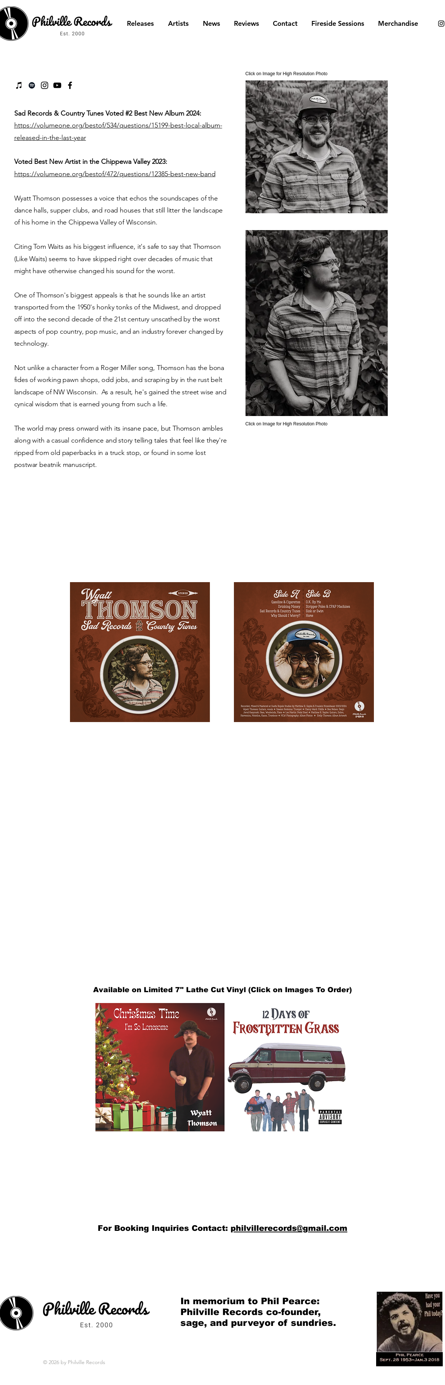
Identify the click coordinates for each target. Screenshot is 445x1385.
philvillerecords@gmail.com (289, 1228)
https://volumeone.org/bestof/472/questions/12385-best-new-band (115, 174)
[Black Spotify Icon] (32, 85)
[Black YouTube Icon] (57, 85)
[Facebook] (70, 85)
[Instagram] (44, 85)
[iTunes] (19, 85)
